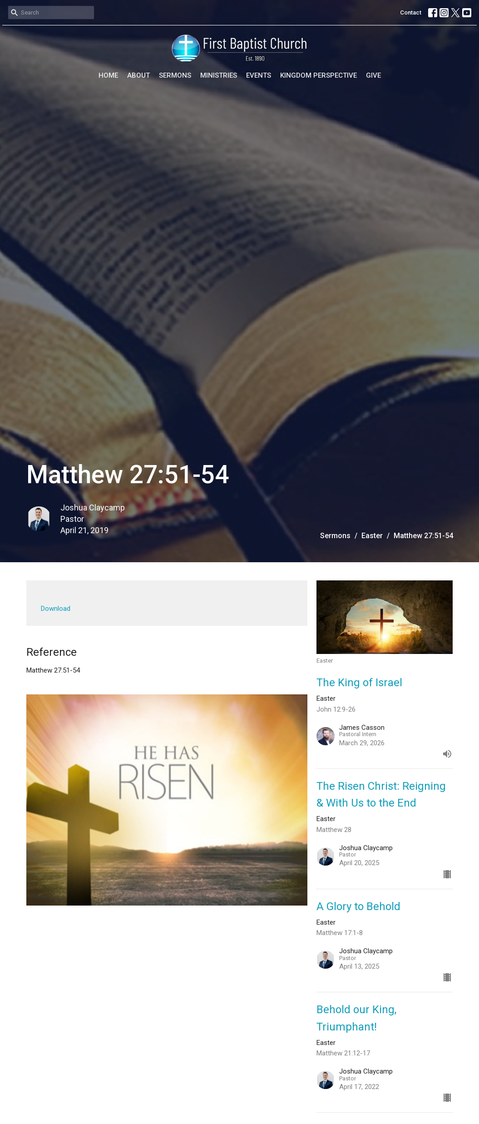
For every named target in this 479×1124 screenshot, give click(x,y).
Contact (410, 12)
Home (108, 75)
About (138, 75)
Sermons (175, 75)
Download (55, 608)
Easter (372, 535)
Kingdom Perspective (318, 75)
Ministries (218, 75)
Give (373, 75)
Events (258, 75)
